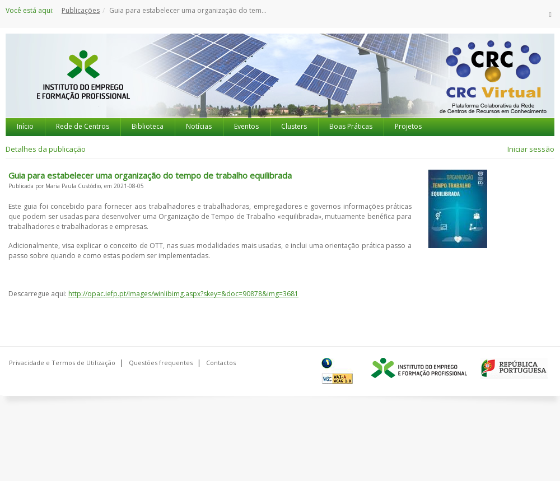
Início (25, 126)
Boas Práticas (350, 126)
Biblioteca (148, 126)
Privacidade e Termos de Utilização (62, 362)
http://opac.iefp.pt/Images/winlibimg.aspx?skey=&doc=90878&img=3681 (183, 293)
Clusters (294, 126)
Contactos (221, 362)
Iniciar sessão (530, 149)
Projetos (408, 126)
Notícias (199, 126)
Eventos (246, 126)
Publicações (81, 10)
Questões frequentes (161, 362)
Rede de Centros (82, 126)
